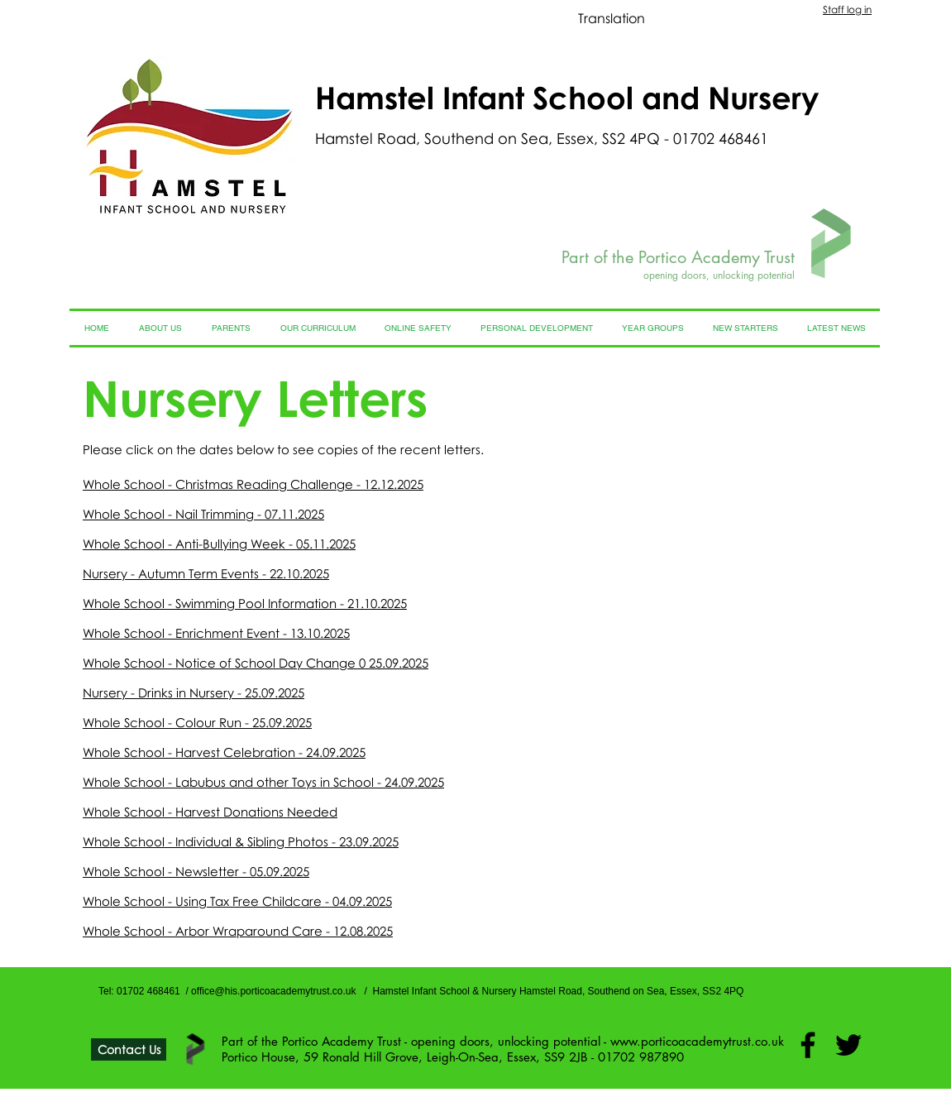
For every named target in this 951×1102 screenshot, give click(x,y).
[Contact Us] (128, 1049)
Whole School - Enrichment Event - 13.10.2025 (216, 632)
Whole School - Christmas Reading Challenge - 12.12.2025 (253, 484)
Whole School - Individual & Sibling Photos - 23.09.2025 (241, 841)
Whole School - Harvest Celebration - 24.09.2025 (224, 752)
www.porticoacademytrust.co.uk (697, 1041)
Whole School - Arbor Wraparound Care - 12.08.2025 (238, 930)
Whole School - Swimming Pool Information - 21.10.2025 (245, 603)
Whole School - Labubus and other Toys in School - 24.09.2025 (263, 781)
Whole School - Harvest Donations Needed (210, 811)
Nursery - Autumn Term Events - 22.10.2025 (206, 573)
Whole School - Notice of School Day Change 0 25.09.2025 (255, 662)
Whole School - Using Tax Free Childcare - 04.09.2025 (237, 901)
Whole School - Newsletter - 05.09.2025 (196, 871)
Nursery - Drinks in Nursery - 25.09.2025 (193, 692)
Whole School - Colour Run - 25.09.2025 (197, 722)
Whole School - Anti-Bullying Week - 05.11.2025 (219, 543)
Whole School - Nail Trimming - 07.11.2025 (203, 513)
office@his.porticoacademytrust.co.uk (273, 991)
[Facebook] (808, 1045)
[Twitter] (848, 1045)
